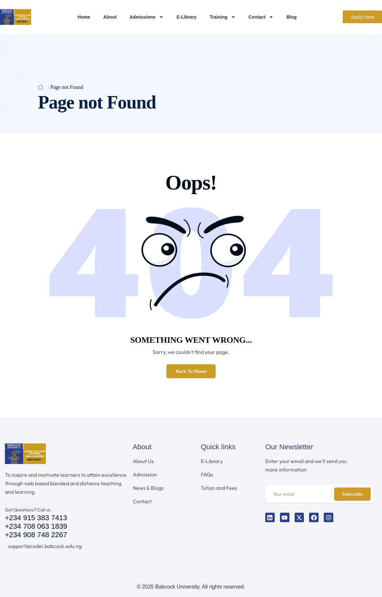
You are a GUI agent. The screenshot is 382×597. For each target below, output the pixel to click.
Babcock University (177, 586)
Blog (291, 17)
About (109, 17)
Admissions (146, 17)
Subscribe (352, 494)
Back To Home (191, 371)
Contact (261, 17)
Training (222, 17)
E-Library (187, 17)
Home (84, 17)
